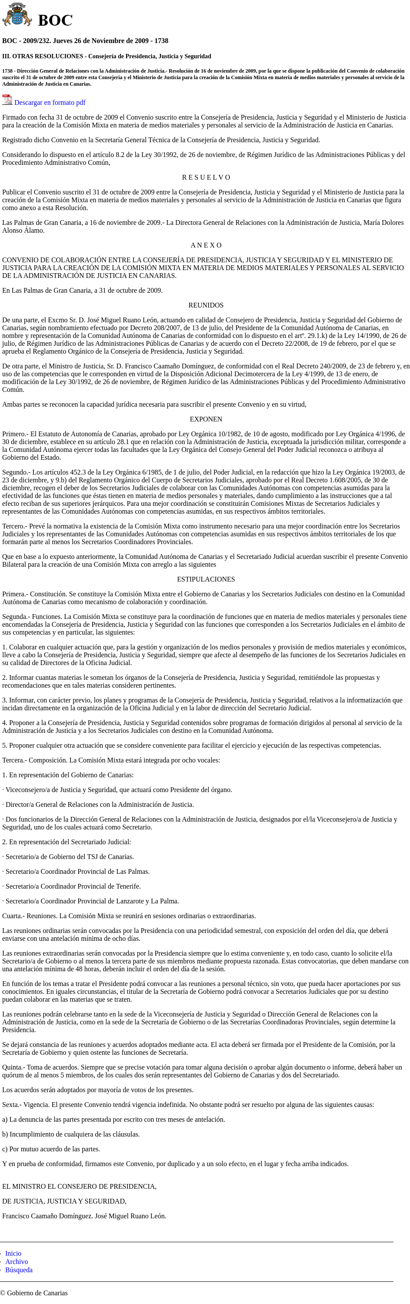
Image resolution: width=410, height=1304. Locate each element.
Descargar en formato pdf (50, 102)
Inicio (13, 1253)
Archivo (16, 1261)
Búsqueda (19, 1270)
